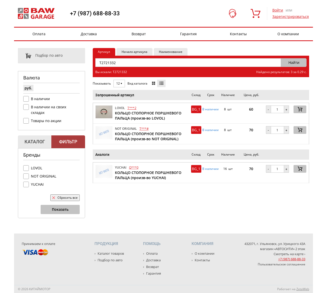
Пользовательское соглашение (281, 264)
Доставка (89, 33)
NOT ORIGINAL (43, 176)
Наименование (170, 52)
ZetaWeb (302, 289)
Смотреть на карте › (289, 254)
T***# (144, 128)
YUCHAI (37, 184)
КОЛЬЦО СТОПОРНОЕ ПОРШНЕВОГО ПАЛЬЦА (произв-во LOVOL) (148, 116)
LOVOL (36, 168)
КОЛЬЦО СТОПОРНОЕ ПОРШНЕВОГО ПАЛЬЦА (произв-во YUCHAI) (148, 175)
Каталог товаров (110, 253)
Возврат (139, 33)
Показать (60, 209)
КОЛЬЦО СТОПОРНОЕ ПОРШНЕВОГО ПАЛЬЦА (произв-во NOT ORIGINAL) (148, 136)
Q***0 (133, 167)
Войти (277, 10)
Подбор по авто (40, 55)
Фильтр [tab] (68, 141)
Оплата (38, 33)
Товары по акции (46, 120)
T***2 (131, 108)
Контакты (238, 33)
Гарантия (188, 33)
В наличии (40, 98)
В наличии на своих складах (48, 109)
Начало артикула (134, 52)
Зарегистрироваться (290, 16)
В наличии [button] (210, 109)
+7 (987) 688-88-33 (95, 13)
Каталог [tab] (35, 141)
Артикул (104, 52)
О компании (288, 33)
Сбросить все (65, 197)
